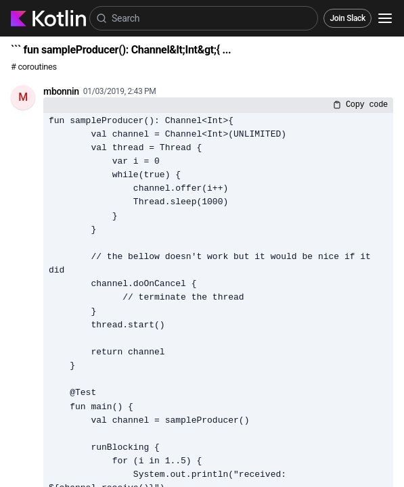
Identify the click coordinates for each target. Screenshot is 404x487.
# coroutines (34, 67)
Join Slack (347, 18)
